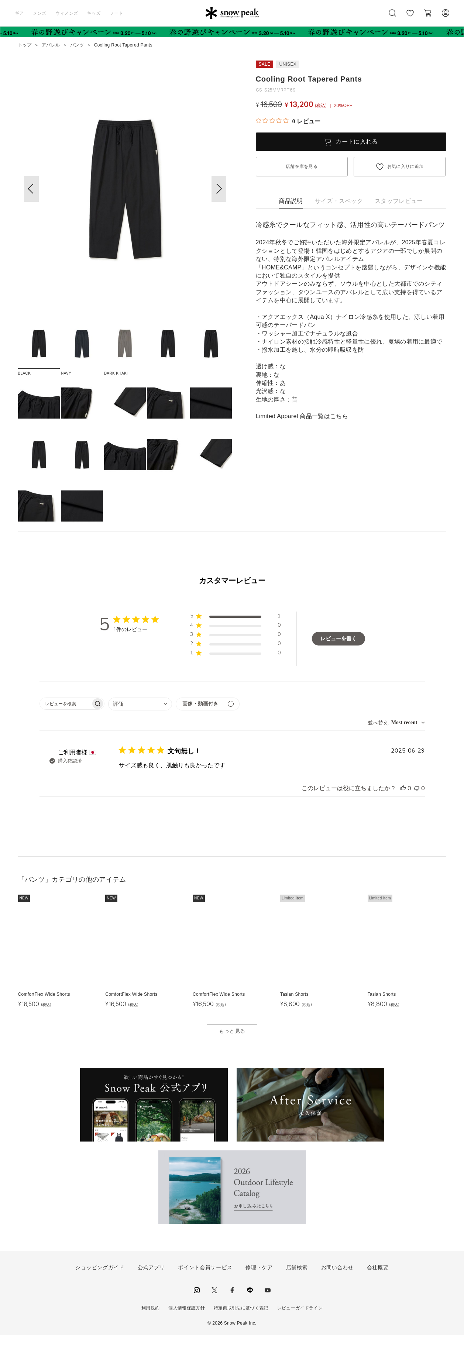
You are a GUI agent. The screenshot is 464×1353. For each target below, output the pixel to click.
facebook (232, 1308)
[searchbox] (65, 721)
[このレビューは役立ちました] (403, 806)
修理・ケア (259, 1285)
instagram (197, 1308)
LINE (250, 1308)
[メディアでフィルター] (208, 721)
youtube (268, 1308)
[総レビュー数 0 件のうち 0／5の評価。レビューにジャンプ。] (288, 121)
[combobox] (140, 721)
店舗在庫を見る (301, 166)
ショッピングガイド (99, 1285)
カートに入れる (357, 141)
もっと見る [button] (232, 1049)
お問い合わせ (337, 1285)
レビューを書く (338, 656)
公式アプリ (151, 1285)
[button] (219, 189)
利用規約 (150, 1326)
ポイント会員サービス (205, 1285)
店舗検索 (297, 1285)
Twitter (214, 1308)
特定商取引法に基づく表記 (241, 1326)
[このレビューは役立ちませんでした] (416, 806)
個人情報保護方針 (186, 1326)
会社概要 (378, 1285)
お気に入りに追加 (405, 166)
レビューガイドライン (300, 1326)
